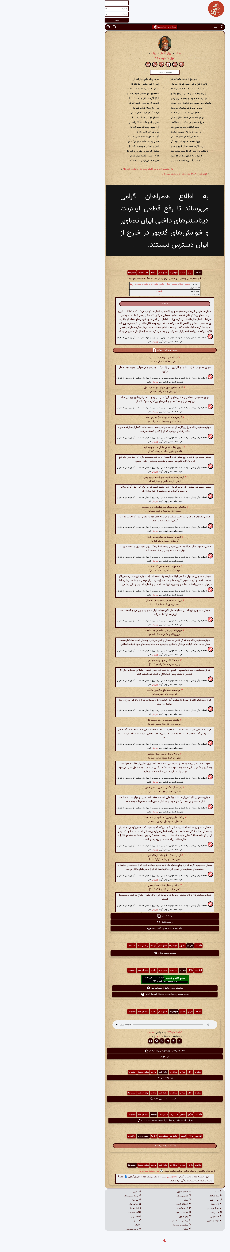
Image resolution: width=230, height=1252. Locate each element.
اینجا (108, 1036)
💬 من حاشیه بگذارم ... (101, 1171)
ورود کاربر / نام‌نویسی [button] (115, 27)
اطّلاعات (148, 272)
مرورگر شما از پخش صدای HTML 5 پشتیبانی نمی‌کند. (115, 1024)
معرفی (87, 1191)
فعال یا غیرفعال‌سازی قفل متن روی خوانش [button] (115, 1051)
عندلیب (101, 1032)
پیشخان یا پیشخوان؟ (131, 1225)
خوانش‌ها (124, 272)
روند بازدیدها (93, 272)
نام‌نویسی (122, 1177)
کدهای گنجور (134, 1191)
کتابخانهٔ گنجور (133, 1204)
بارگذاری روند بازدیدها (115, 1146)
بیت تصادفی (165, 1196)
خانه (168, 1191)
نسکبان (136, 1229)
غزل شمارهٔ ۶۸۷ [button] (124, 1032)
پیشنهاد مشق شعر (115, 1077)
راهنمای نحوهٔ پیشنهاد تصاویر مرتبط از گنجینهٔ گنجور (115, 994)
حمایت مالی (85, 1204)
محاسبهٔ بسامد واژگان (115, 953)
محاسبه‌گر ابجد (133, 1212)
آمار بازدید (86, 1216)
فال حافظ (166, 1204)
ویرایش (105, 341)
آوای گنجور (135, 1216)
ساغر (137, 1200)
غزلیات (104, 54)
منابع (88, 1220)
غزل (109, 287)
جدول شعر (166, 1200)
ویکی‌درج (110, 291)
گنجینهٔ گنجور (134, 1208)
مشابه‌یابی (166, 1216)
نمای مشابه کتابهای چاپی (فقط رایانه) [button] (115, 928)
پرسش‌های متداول (82, 1196)
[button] (172, 27)
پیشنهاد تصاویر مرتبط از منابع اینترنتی (115, 988)
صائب (128, 54)
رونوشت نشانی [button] (115, 922)
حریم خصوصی (84, 1229)
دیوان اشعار (116, 54)
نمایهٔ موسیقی (164, 1208)
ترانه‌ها (103, 272)
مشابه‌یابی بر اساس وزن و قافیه (115, 1099)
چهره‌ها (87, 1200)
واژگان (140, 272)
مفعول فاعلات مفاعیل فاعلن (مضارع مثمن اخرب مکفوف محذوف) (112, 284)
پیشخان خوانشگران (131, 1220)
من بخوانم (115, 1056)
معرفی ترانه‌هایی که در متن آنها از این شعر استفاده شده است (115, 1120)
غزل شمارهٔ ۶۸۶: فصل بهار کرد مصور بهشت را (134, 174)
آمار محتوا (86, 1208)
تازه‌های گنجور (164, 1220)
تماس (88, 1225)
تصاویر (132, 272)
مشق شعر (113, 272)
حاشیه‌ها (82, 272)
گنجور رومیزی (134, 1196)
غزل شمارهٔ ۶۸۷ (115, 58)
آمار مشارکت (85, 1212)
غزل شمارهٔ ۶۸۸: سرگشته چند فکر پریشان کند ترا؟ (98, 169)
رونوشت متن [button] (115, 916)
